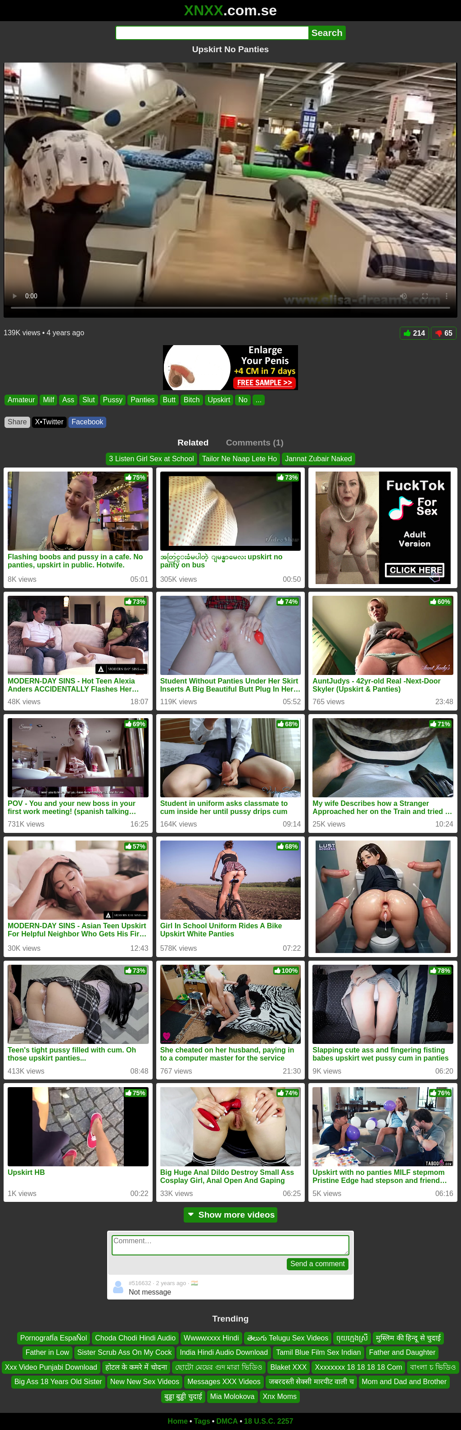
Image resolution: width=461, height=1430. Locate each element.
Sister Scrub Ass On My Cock (124, 1352)
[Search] (211, 33)
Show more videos (230, 1214)
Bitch (192, 400)
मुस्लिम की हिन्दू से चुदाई (408, 1338)
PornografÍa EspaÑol (53, 1338)
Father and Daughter (402, 1352)
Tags (202, 1421)
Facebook (87, 422)
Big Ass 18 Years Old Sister (58, 1381)
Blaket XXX (289, 1367)
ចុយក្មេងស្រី (352, 1338)
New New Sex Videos (145, 1381)
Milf (48, 400)
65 (443, 333)
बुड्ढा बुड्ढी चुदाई (183, 1396)
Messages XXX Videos (223, 1381)
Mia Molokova (232, 1396)
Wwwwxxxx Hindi (211, 1338)
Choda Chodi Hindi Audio (135, 1338)
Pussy (113, 400)
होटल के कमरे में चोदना (136, 1367)
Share (17, 422)
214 (414, 333)
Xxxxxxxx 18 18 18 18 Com (358, 1367)
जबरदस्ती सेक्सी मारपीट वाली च (311, 1381)
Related (192, 442)
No (242, 400)
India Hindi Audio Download (224, 1352)
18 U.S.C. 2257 (268, 1421)
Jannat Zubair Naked (318, 459)
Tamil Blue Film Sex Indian (318, 1352)
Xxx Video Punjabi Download (51, 1367)
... (259, 400)
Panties (142, 400)
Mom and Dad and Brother (404, 1381)
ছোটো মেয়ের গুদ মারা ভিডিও (218, 1367)
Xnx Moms (280, 1396)
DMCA (227, 1421)
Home (178, 1421)
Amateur (21, 400)
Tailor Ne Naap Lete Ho (239, 459)
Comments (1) (255, 442)
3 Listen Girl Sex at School (151, 459)
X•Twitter (49, 422)
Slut (88, 400)
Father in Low (47, 1352)
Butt (169, 400)
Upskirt (219, 400)
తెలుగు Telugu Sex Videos (288, 1338)
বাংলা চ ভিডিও (433, 1367)
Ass (68, 400)
